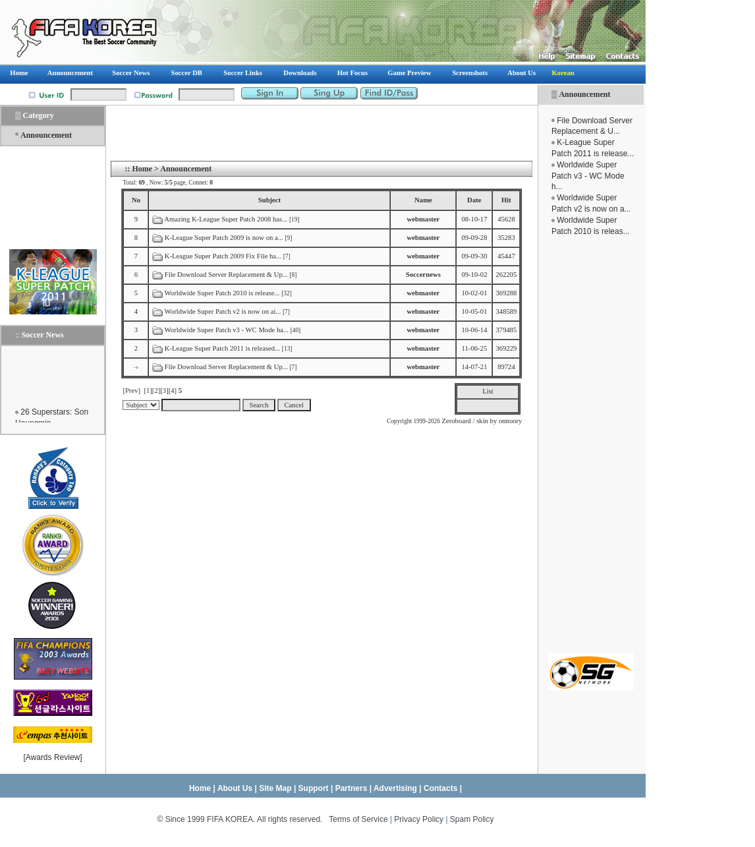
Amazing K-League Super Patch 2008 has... (225, 219)
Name (423, 200)
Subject (269, 200)
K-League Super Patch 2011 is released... (222, 348)
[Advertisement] (591, 445)
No (136, 200)
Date (474, 200)
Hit (506, 200)
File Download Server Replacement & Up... (226, 274)
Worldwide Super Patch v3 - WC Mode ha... (227, 330)
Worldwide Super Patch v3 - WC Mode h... (588, 176)
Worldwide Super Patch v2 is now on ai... (223, 311)
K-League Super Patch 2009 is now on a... (224, 237)
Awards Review (53, 757)
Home (142, 168)
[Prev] (131, 390)
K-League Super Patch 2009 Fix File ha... (223, 256)
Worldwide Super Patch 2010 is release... (222, 293)
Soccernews (423, 274)
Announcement (584, 94)
